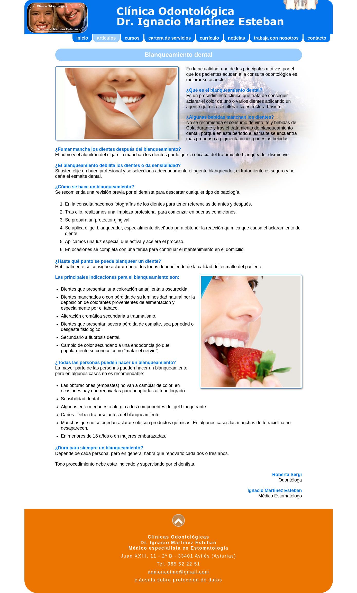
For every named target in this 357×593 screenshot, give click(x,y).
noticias (236, 38)
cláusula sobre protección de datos (178, 579)
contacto (316, 38)
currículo (209, 38)
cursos (132, 38)
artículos (106, 38)
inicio (82, 38)
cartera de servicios (169, 38)
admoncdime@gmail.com (178, 572)
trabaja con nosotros (276, 38)
